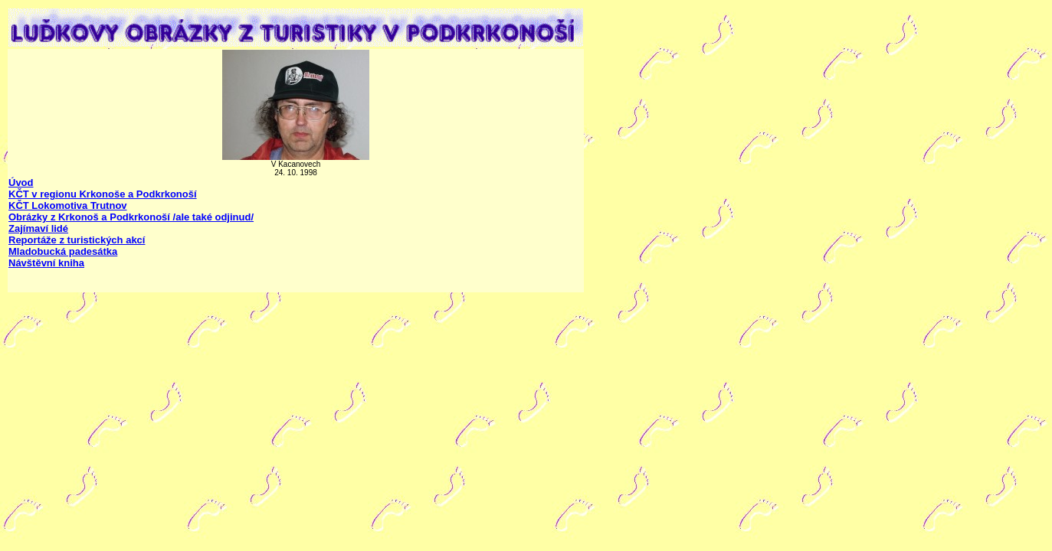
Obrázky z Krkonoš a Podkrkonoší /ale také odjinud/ (131, 217)
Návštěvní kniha (46, 263)
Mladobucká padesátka (62, 251)
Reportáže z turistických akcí (76, 240)
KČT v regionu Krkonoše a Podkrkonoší (102, 194)
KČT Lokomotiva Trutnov (67, 205)
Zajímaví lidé (38, 228)
